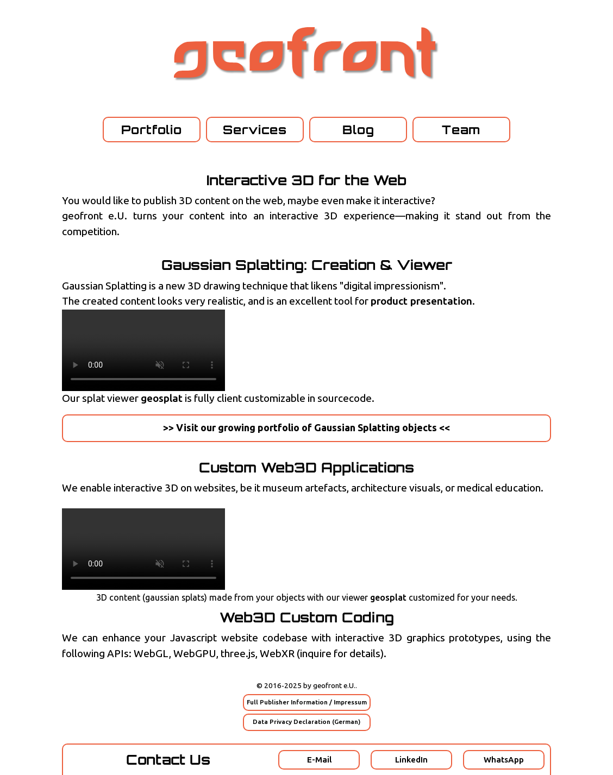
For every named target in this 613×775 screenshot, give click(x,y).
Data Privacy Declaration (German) (306, 722)
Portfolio (151, 129)
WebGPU (194, 653)
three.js (238, 653)
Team (461, 129)
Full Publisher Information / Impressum (307, 702)
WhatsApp (504, 760)
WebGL (151, 653)
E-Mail (319, 760)
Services (255, 129)
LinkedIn (411, 760)
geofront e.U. (334, 685)
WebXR (277, 653)
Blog (358, 129)
